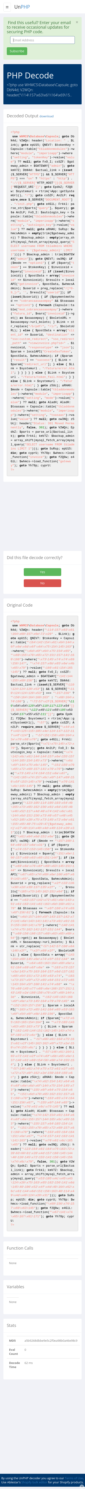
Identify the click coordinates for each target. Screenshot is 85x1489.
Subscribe (17, 51)
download (46, 116)
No (42, 583)
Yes (42, 572)
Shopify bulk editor (34, 1482)
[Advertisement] (41, 518)
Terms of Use (74, 1478)
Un (22, 7)
